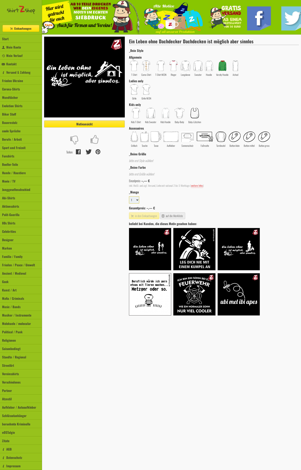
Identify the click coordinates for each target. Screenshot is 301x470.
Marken (7, 248)
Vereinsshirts (10, 373)
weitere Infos (197, 186)
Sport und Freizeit (14, 147)
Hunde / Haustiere (14, 172)
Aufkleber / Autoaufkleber (19, 407)
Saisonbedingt (11, 348)
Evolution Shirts (12, 105)
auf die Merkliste (172, 216)
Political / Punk (12, 332)
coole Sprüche (11, 131)
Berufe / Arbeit (12, 139)
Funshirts (8, 156)
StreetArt (8, 365)
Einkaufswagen (20, 28)
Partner (7, 390)
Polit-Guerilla (10, 214)
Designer (8, 239)
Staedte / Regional (14, 357)
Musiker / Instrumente (16, 315)
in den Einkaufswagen (143, 216)
